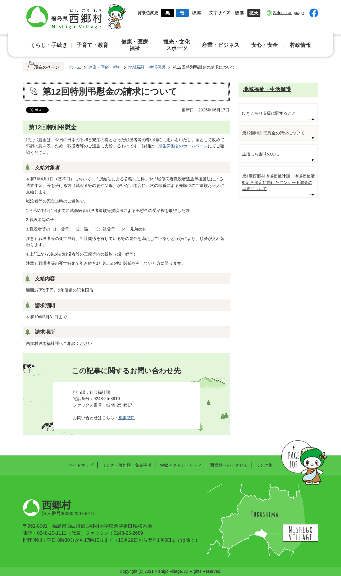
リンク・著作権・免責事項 (126, 465)
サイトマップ (80, 465)
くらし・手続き (48, 45)
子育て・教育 (92, 45)
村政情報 (300, 45)
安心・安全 (264, 45)
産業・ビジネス (220, 45)
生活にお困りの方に (260, 154)
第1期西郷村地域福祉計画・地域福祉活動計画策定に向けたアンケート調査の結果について (278, 182)
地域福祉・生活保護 (147, 67)
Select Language (288, 12)
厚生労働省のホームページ (183, 146)
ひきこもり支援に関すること (269, 113)
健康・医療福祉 (134, 45)
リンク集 (264, 465)
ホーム (75, 67)
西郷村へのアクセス (228, 465)
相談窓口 (126, 417)
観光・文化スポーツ (176, 45)
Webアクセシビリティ (180, 465)
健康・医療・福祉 (104, 67)
